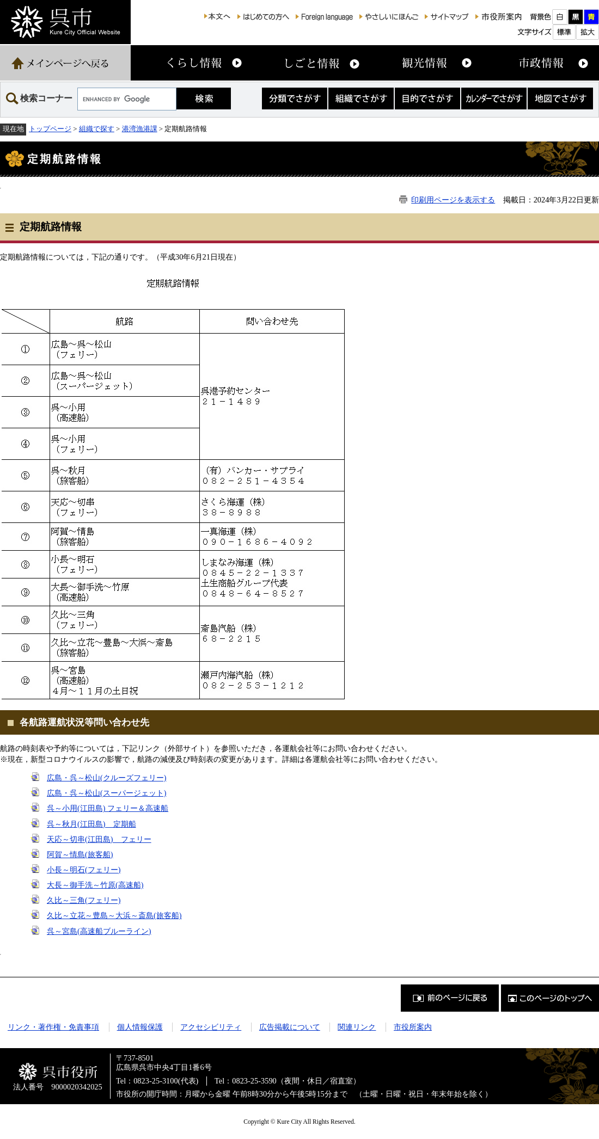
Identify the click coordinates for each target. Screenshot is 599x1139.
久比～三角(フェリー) (84, 900)
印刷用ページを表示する (453, 199)
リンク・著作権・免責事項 (53, 1027)
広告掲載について (289, 1027)
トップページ (50, 129)
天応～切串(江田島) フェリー (99, 839)
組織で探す (96, 129)
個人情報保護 (140, 1027)
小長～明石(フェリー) (84, 869)
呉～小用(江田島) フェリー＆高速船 (107, 808)
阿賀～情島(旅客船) (80, 854)
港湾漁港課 (139, 129)
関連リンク (357, 1027)
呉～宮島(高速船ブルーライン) (99, 931)
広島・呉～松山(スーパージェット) (107, 793)
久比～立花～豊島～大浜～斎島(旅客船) (114, 915)
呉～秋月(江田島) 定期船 (91, 824)
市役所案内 (413, 1027)
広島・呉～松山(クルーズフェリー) (107, 777)
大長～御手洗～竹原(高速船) (95, 885)
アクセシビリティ (210, 1027)
